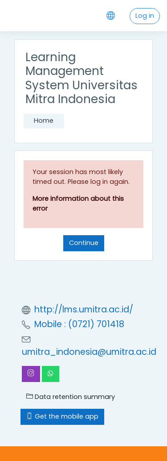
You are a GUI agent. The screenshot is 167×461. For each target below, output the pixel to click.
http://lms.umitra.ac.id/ (83, 309)
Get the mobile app (62, 416)
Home (43, 120)
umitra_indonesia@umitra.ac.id (89, 352)
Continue (83, 242)
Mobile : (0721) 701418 (79, 324)
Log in (144, 15)
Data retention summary (70, 396)
